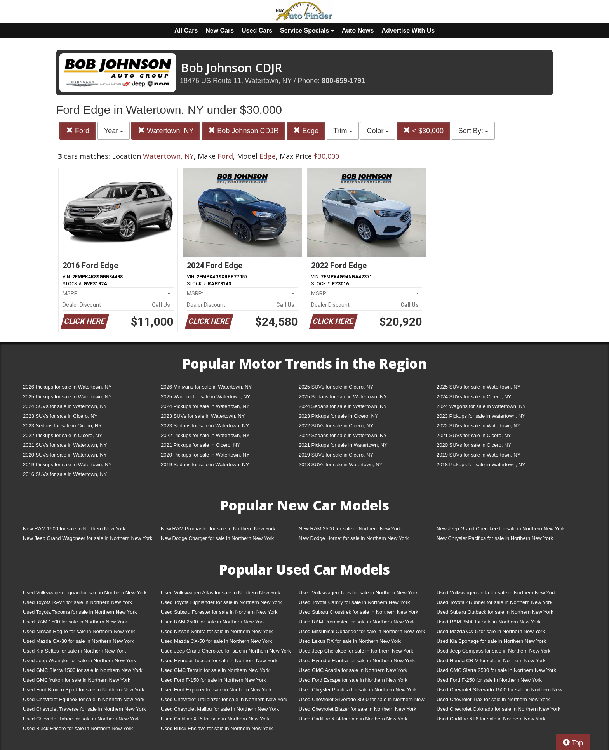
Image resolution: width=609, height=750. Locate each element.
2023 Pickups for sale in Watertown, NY (481, 416)
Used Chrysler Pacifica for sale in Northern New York (358, 690)
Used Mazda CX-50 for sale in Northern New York (216, 641)
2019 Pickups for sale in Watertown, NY (67, 464)
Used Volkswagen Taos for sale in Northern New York (358, 592)
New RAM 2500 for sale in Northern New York (350, 528)
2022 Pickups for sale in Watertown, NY (205, 435)
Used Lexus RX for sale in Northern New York (350, 641)
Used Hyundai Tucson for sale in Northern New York (219, 660)
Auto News (358, 30)
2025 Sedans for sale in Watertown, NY (343, 396)
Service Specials (307, 30)
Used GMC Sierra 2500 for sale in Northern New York (496, 670)
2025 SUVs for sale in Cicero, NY (336, 387)
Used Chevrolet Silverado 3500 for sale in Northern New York (362, 700)
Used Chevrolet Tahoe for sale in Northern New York (81, 719)
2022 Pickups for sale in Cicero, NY (62, 435)
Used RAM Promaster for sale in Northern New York (357, 622)
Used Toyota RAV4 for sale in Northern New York (77, 602)
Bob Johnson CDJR (243, 131)
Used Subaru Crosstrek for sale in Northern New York (358, 612)
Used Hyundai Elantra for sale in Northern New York (357, 660)
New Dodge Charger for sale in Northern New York (217, 538)
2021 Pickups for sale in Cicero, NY (200, 445)
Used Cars (257, 30)
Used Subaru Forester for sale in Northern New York (219, 612)
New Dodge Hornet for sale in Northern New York (354, 538)
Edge (305, 131)
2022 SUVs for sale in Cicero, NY (336, 426)
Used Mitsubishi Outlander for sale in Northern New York (362, 631)
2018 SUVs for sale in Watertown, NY (341, 464)
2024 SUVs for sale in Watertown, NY (65, 406)
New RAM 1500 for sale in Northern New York (74, 528)
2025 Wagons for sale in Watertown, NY (205, 396)
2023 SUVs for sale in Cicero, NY (60, 416)
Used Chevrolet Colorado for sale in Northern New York (498, 709)
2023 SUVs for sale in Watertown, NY (203, 416)
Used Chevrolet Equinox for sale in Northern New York (83, 699)
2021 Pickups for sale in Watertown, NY (343, 445)
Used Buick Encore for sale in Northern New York (78, 728)
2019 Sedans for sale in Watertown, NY (205, 464)
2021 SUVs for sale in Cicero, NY (474, 435)
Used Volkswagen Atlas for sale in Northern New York (220, 592)
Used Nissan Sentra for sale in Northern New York (217, 631)
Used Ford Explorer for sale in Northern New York (216, 690)
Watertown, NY (165, 131)
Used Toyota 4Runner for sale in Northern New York (494, 602)
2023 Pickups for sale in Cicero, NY (338, 416)
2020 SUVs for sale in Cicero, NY (474, 445)
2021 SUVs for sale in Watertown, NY (65, 445)
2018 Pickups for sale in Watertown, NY (481, 464)
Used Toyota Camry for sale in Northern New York (354, 602)
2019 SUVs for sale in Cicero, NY (336, 455)
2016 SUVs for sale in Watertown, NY (65, 474)
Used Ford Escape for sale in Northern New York (353, 680)
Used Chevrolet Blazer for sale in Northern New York (357, 709)
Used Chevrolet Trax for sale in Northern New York (493, 699)
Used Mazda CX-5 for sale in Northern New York (491, 631)
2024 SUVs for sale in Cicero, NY (474, 396)
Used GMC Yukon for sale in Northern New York (76, 680)
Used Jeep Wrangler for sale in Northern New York (79, 660)
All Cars (186, 30)
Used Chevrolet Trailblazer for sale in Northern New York (224, 699)
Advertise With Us (408, 30)
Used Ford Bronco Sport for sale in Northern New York (83, 690)
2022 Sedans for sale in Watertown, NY (343, 435)
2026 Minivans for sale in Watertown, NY (206, 387)
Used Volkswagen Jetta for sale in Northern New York (496, 592)
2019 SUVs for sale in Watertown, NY (478, 455)
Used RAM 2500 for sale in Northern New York (213, 622)
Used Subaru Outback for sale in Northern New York (495, 612)
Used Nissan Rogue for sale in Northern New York (79, 631)
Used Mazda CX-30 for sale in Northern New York (78, 641)
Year (113, 131)
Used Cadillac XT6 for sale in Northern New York (491, 719)
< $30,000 (423, 131)
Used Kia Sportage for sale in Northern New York (491, 641)
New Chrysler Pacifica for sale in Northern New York (495, 538)
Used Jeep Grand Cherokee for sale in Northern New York (226, 651)
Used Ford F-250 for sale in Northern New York (489, 680)
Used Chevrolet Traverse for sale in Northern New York (84, 709)
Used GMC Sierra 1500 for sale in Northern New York (83, 670)
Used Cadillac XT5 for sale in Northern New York (215, 719)
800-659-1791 (343, 81)
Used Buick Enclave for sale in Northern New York (217, 728)
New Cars (219, 30)
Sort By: (473, 131)
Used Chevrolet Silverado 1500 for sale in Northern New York (499, 691)
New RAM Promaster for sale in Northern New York (218, 528)
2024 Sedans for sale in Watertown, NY (343, 406)
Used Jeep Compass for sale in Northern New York (493, 651)
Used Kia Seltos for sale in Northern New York (74, 651)
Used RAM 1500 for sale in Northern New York (75, 622)
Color (377, 131)
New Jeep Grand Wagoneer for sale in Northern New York (87, 538)
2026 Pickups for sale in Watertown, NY (67, 387)
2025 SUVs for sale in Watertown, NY (478, 387)
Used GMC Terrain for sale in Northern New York (215, 670)
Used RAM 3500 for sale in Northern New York (489, 622)
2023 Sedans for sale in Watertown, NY (205, 426)
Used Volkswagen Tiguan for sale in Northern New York (85, 592)
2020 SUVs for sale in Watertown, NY (65, 455)
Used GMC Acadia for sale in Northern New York (353, 670)
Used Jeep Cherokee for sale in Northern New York (356, 651)
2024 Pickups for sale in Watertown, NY (205, 406)
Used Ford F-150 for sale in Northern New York (213, 680)
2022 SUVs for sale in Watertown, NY (478, 426)
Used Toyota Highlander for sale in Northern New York (221, 602)
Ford (77, 131)
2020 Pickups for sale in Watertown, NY (205, 455)
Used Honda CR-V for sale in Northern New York (491, 660)
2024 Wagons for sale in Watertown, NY (481, 406)
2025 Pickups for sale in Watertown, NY (67, 396)
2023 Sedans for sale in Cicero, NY (62, 426)
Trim (342, 131)
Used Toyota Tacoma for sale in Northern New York (80, 612)
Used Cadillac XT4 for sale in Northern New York (353, 719)
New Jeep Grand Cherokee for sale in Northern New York (501, 528)
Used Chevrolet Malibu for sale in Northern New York (220, 709)
